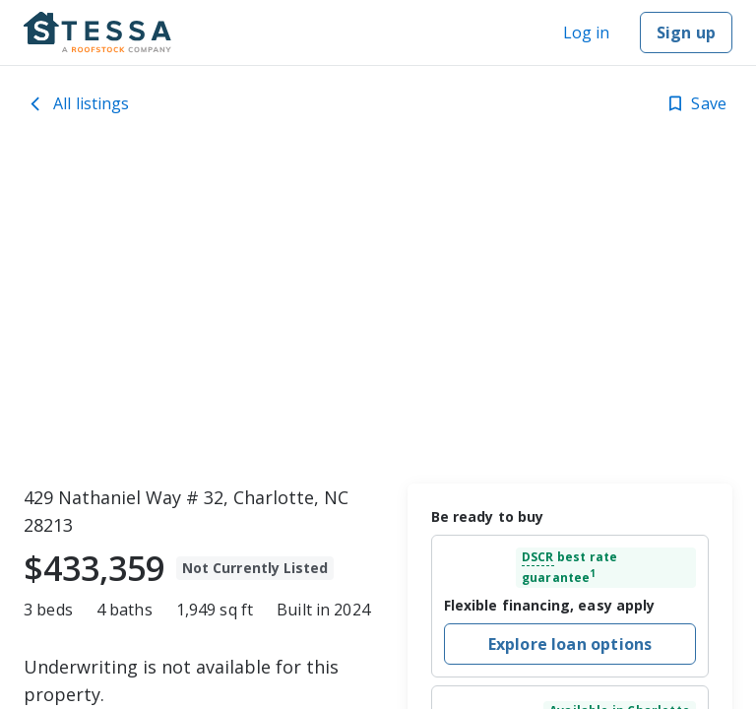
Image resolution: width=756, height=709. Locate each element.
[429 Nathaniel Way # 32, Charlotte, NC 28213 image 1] (378, 310)
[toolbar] (378, 310)
